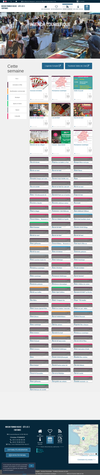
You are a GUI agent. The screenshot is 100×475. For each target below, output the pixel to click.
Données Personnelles (46, 471)
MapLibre (92, 454)
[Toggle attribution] (96, 454)
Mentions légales (36, 471)
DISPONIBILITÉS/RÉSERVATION (17, 450)
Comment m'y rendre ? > (86, 460)
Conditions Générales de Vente (60, 471)
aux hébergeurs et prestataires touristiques (46, 473)
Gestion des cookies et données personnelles (13, 472)
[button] (39, 89)
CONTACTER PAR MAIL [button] (17, 455)
